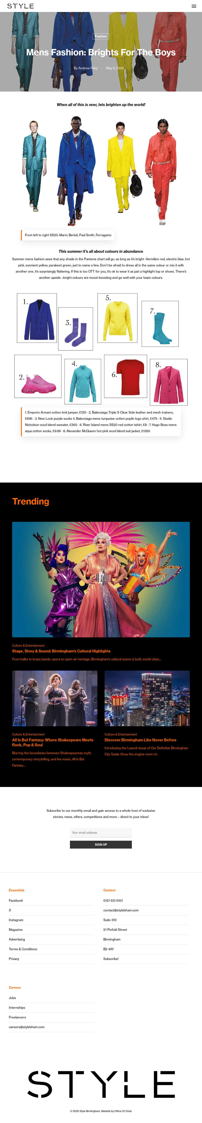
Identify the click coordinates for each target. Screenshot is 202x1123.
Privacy (14, 959)
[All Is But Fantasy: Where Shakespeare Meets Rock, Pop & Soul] (54, 720)
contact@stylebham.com (121, 910)
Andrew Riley (88, 68)
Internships (17, 1008)
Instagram (16, 920)
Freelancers (17, 1017)
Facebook (16, 900)
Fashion (101, 36)
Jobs (12, 998)
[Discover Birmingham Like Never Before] (147, 714)
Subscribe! (111, 959)
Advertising (17, 939)
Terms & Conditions (23, 949)
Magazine (16, 930)
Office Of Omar (123, 1111)
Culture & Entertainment (28, 645)
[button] (194, 6)
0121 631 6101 (113, 900)
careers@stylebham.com (27, 1027)
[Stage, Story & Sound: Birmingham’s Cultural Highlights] (101, 592)
